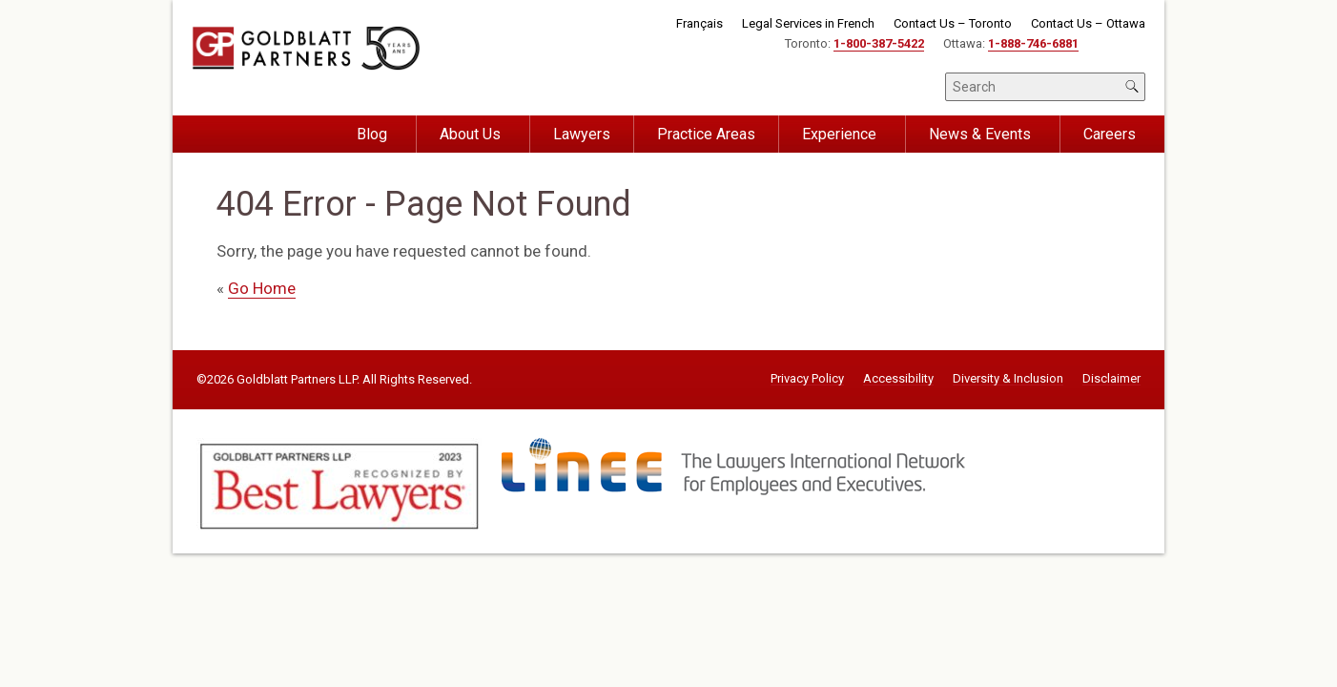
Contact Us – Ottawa (1088, 23)
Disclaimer (1111, 378)
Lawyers (581, 134)
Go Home (262, 288)
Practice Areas (706, 134)
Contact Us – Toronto (953, 23)
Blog (372, 134)
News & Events (980, 134)
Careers (1109, 134)
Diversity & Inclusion (1008, 378)
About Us (470, 134)
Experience (839, 134)
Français (699, 23)
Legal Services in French (808, 23)
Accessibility (898, 378)
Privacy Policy (807, 378)
